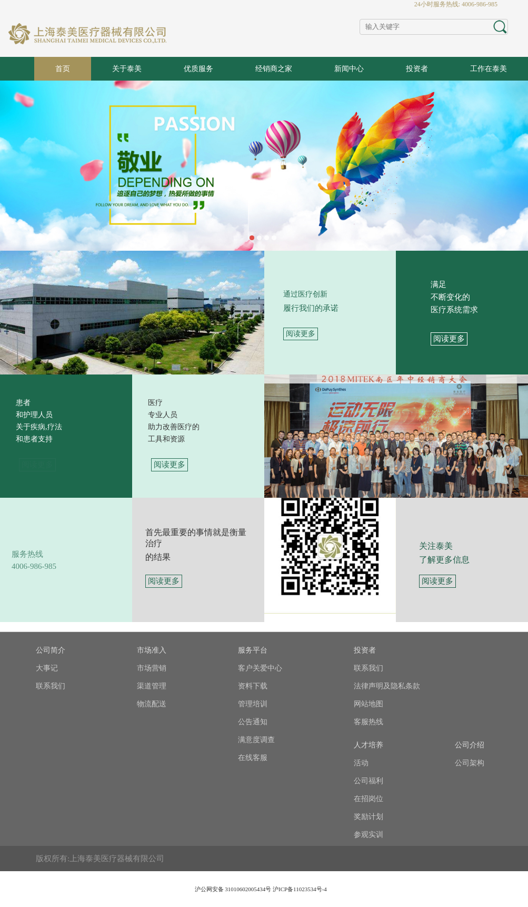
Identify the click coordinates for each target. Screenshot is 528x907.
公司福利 (368, 781)
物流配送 (151, 704)
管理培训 (252, 704)
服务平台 (252, 650)
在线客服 (252, 758)
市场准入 (151, 650)
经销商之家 (273, 69)
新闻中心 (349, 69)
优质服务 (198, 69)
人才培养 (368, 745)
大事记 (47, 668)
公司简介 (50, 650)
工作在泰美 (488, 69)
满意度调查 (256, 740)
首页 (62, 69)
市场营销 (151, 668)
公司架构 (469, 763)
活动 (361, 763)
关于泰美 (127, 69)
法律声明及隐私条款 (387, 686)
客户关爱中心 (260, 668)
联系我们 (50, 686)
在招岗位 (368, 799)
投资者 (417, 69)
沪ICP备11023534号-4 (300, 889)
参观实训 (368, 835)
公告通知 (252, 722)
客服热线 (368, 722)
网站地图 (368, 704)
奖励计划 (368, 817)
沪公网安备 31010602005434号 (233, 889)
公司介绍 (469, 745)
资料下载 (252, 686)
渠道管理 (151, 686)
